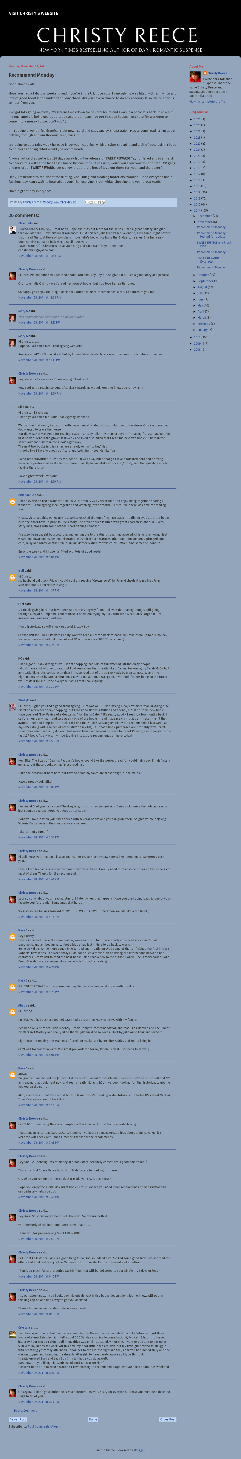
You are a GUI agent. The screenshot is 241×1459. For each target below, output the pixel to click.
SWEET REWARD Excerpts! (208, 259)
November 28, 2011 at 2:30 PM (38, 687)
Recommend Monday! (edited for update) (211, 235)
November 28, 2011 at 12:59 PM (39, 393)
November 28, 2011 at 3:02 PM (38, 787)
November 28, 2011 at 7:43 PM (38, 1143)
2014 (197, 192)
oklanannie (26, 495)
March (202, 317)
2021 (197, 150)
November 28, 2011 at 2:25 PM (38, 645)
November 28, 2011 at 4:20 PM (38, 967)
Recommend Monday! (211, 227)
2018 (197, 168)
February (204, 324)
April (201, 311)
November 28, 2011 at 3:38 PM (38, 837)
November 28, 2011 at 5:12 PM (38, 1105)
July (201, 293)
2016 (197, 180)
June (201, 299)
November (205, 222)
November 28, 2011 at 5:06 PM (38, 1055)
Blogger (139, 1450)
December (205, 216)
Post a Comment (25, 1411)
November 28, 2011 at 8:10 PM (38, 1276)
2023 (197, 137)
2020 (197, 156)
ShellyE (23, 700)
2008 (198, 350)
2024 (197, 131)
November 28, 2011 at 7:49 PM (38, 1197)
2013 (197, 198)
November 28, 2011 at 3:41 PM (38, 879)
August (203, 287)
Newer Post (18, 1419)
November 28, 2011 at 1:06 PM (38, 557)
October (204, 275)
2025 (197, 125)
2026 (197, 119)
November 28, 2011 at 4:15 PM (38, 917)
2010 (197, 337)
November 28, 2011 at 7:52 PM (38, 1239)
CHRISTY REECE (117, 36)
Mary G (23, 311)
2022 (197, 144)
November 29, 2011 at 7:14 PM (38, 1402)
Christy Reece (28, 269)
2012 (197, 204)
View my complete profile (207, 102)
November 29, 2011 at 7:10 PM (38, 1373)
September (206, 281)
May (201, 305)
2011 (197, 210)
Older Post (167, 1419)
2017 (197, 174)
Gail (21, 571)
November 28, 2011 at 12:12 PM (39, 322)
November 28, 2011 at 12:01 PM (39, 297)
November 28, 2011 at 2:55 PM (38, 741)
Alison (22, 1005)
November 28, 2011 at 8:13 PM (38, 1314)
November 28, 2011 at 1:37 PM (38, 590)
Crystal (23, 1327)
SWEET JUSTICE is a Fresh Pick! (214, 244)
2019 (197, 162)
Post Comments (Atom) (44, 1426)
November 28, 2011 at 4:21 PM (38, 992)
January (203, 330)
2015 (197, 186)
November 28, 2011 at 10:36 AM (39, 256)
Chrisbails (25, 223)
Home (93, 1419)
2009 (198, 343)
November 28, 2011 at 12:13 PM (39, 360)
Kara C (22, 930)
